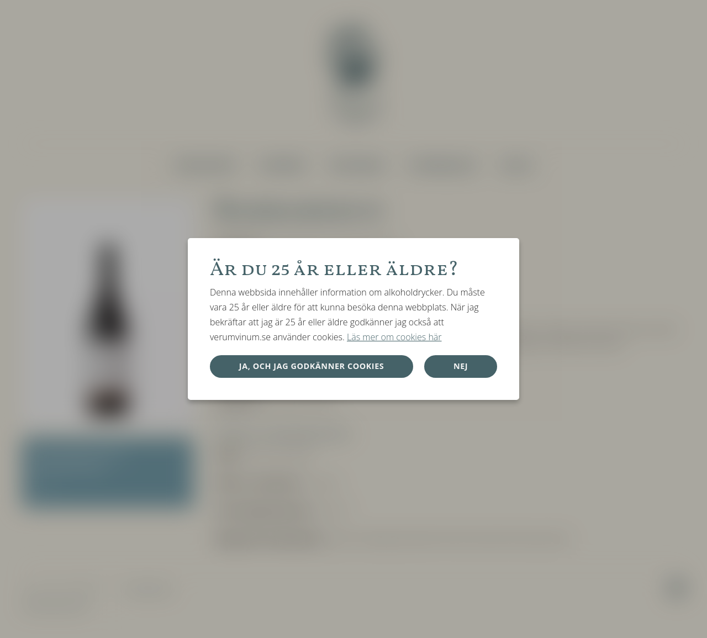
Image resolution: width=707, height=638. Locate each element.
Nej (460, 366)
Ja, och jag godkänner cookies (311, 366)
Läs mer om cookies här (394, 337)
